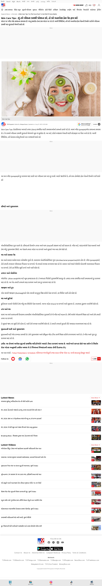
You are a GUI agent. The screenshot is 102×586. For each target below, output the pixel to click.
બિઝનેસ (79, 10)
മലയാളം (43, 1)
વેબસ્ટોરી (86, 10)
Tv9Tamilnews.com (92, 560)
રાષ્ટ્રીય (69, 10)
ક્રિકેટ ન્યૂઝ (17, 10)
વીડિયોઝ (41, 10)
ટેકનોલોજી (62, 10)
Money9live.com (64, 564)
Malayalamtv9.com (37, 564)
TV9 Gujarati (10, 124)
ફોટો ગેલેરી (48, 10)
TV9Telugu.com (30, 560)
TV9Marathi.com (18, 560)
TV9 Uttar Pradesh (51, 564)
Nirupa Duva (23, 124)
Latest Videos (8, 444)
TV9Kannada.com (43, 560)
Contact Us (18, 553)
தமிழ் (37, 1)
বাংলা (28, 1)
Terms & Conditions (79, 553)
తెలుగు (18, 1)
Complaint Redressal (53, 553)
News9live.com (79, 560)
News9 (8, 1)
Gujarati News (5, 14)
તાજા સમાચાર (9, 10)
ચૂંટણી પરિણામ (26, 10)
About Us (27, 553)
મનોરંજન (93, 10)
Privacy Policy (66, 553)
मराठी (23, 1)
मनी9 (48, 1)
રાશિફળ (55, 10)
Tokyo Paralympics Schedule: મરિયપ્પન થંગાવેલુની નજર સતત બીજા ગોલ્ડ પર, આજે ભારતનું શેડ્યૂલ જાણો (51, 352)
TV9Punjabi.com (67, 560)
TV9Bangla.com (55, 560)
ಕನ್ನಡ (13, 1)
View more (95, 398)
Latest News (7, 397)
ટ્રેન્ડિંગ (99, 10)
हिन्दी (3, 1)
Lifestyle (14, 14)
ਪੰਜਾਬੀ (32, 1)
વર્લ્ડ (74, 10)
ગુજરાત (35, 10)
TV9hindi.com (6, 560)
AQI (90, 5)
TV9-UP (53, 1)
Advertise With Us (38, 553)
